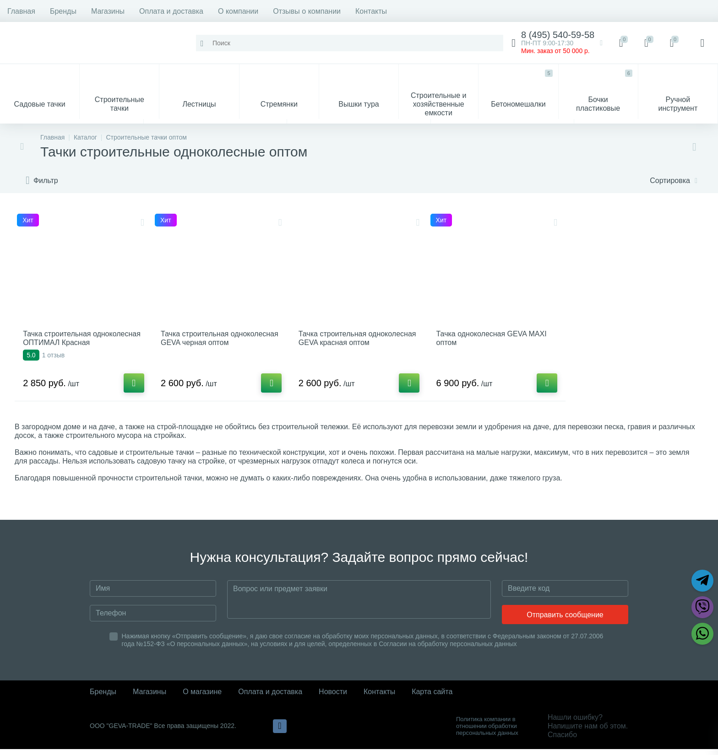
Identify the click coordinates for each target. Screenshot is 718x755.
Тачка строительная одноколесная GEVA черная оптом (211, 345)
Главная (21, 11)
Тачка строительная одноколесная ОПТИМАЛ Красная (69, 345)
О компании (238, 11)
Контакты (371, 11)
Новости (333, 697)
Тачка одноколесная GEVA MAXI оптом (494, 341)
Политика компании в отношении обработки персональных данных (487, 732)
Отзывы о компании (307, 11)
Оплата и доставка (171, 11)
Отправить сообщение (565, 621)
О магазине (202, 697)
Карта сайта (432, 697)
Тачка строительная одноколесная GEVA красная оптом (350, 345)
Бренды (63, 11)
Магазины (108, 11)
